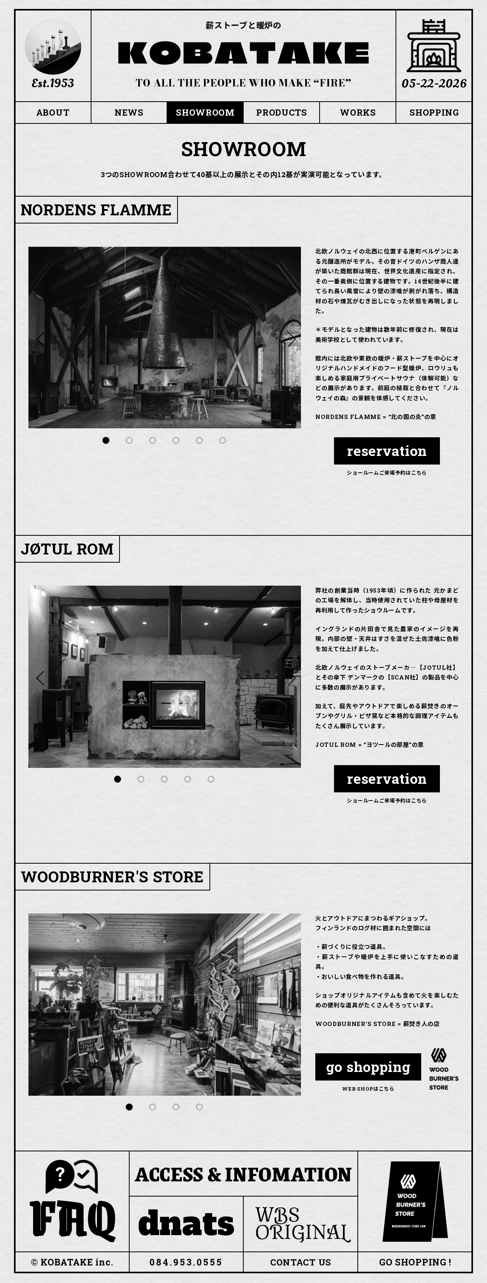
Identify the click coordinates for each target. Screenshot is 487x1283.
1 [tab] (106, 441)
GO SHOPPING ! (415, 1263)
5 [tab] (200, 441)
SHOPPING (434, 112)
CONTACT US (301, 1263)
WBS (303, 1224)
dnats (186, 1224)
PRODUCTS (281, 112)
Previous (42, 338)
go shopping (368, 1067)
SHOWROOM (205, 112)
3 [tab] (153, 441)
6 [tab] (223, 441)
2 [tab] (130, 441)
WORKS (358, 112)
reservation (387, 451)
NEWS (129, 112)
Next (287, 338)
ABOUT (53, 112)
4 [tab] (176, 441)
